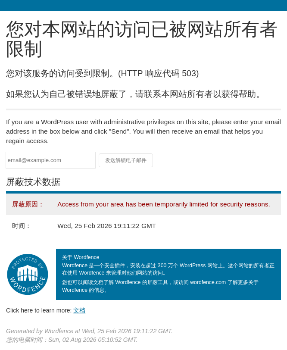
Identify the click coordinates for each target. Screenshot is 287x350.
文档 (79, 310)
